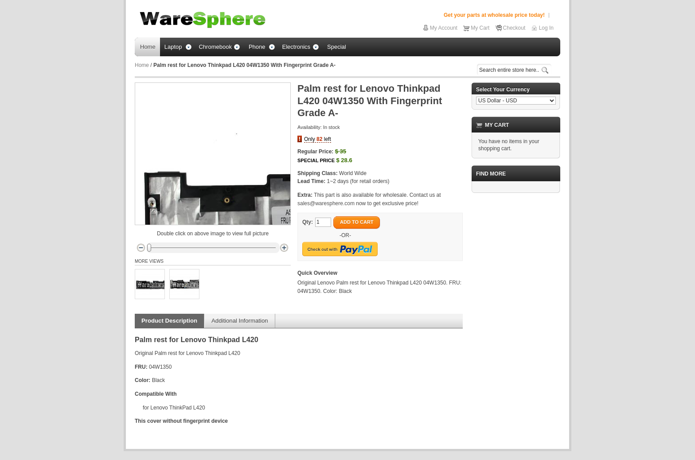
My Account (443, 28)
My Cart (480, 28)
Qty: (307, 222)
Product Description (169, 320)
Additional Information (239, 320)
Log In (546, 28)
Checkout (514, 28)
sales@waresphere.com (326, 203)
